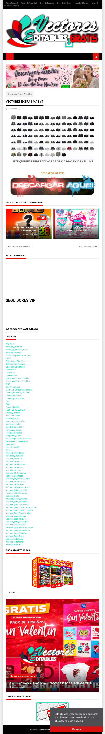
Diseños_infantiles (13, 395)
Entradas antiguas (88, 246)
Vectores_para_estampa (16, 516)
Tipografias (10, 444)
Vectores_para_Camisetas (17, 504)
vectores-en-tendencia (15, 542)
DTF (7, 401)
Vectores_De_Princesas (15, 482)
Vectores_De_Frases (14, 476)
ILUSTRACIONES (13, 416)
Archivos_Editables (14, 347)
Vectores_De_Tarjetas (15, 484)
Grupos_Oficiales (13, 413)
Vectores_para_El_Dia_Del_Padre (19, 510)
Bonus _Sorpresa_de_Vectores (18, 355)
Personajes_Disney (14, 430)
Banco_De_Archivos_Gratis (17, 350)
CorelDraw (10, 373)
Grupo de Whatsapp (64, 3)
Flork (8, 404)
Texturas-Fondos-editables (17, 441)
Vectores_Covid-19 (14, 459)
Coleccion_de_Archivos (15, 364)
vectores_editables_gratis (16, 493)
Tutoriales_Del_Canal (14, 456)
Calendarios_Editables (15, 361)
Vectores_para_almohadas (17, 502)
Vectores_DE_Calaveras (16, 473)
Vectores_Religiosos (14, 539)
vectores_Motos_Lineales (16, 499)
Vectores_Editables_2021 (16, 490)
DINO (8, 384)
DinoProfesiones (13, 387)
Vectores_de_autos (14, 470)
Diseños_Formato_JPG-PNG (18, 393)
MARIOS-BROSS (12, 418)
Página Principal (12, 3)
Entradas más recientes (19, 246)
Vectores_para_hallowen (16, 519)
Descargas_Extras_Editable (17, 378)
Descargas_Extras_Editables (20, 94)
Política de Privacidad (29, 3)
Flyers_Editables (12, 407)
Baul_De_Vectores (13, 352)
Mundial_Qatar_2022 (15, 427)
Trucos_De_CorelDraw (15, 453)
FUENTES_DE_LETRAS (15, 410)
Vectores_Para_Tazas (15, 536)
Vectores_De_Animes (14, 467)
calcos (8, 358)
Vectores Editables (47, 730)
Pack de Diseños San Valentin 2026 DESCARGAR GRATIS (50, 683)
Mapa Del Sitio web (82, 3)
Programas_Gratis (13, 436)
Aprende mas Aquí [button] (74, 721)
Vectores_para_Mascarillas (17, 522)
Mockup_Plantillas (13, 424)
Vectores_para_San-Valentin (18, 530)
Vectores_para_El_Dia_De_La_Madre (21, 507)
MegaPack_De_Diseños (15, 421)
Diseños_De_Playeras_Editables (19, 390)
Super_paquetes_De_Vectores (18, 438)
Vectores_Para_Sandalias (16, 533)
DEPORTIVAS (11, 375)
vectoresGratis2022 (14, 545)
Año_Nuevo (10, 344)
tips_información (13, 447)
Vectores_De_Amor (14, 461)
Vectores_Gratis (12, 496)
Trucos (8, 450)
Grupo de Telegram (47, 3)
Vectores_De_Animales (15, 464)
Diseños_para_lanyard (15, 398)
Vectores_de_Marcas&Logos (18, 479)
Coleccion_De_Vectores (15, 367)
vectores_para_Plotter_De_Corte (19, 527)
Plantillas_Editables (14, 433)
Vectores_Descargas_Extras (17, 487)
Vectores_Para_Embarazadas (18, 513)
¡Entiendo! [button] (76, 729)
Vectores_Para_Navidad (16, 525)
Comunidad (11, 370)
